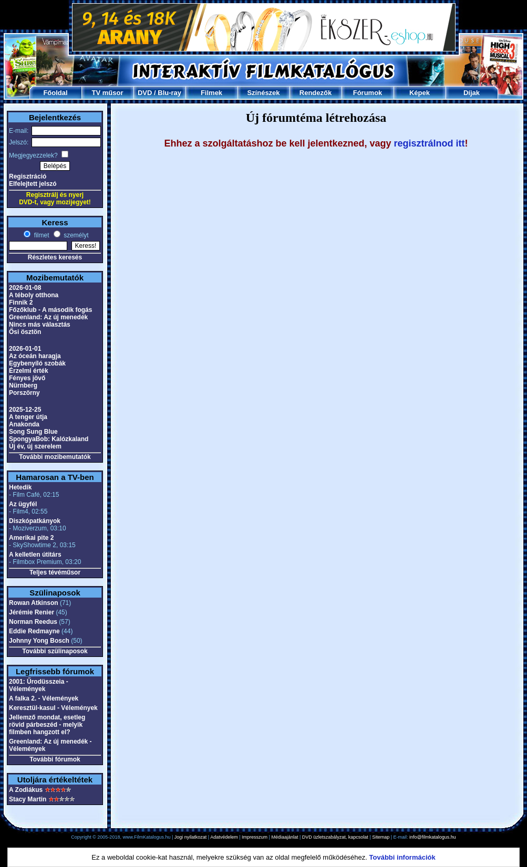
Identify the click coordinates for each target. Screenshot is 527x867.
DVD (145, 93)
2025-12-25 (25, 409)
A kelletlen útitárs (35, 554)
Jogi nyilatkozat (190, 837)
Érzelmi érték (28, 370)
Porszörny (24, 392)
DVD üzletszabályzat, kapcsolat (335, 837)
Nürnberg (23, 385)
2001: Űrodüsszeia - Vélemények (38, 685)
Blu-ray (169, 93)
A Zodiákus (26, 789)
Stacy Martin (27, 799)
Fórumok (368, 93)
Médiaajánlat (284, 837)
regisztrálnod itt (429, 143)
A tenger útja (28, 417)
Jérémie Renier (31, 612)
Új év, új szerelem (35, 446)
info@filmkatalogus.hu (432, 837)
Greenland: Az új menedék (48, 317)
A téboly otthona (33, 295)
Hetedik (20, 487)
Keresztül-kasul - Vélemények (53, 708)
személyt (75, 235)
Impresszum (254, 837)
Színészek (263, 93)
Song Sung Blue (33, 431)
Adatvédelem (224, 837)
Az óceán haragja (35, 356)
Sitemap (380, 837)
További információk (402, 857)
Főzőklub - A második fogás (50, 310)
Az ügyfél (23, 504)
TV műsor (107, 93)
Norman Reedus (33, 621)
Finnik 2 (21, 302)
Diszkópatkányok (34, 521)
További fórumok (54, 759)
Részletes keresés (55, 257)
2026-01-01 (25, 348)
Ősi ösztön (25, 332)
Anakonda (24, 424)
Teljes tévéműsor (54, 572)
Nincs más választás (39, 324)
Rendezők (315, 93)
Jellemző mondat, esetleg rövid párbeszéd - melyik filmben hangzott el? (47, 725)
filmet (40, 235)
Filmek (211, 93)
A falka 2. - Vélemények (43, 698)
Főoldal (55, 93)
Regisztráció (27, 176)
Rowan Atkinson (33, 603)
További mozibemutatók (54, 457)
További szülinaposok (54, 651)
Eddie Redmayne (34, 631)
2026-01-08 (25, 287)
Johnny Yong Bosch (39, 640)
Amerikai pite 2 (31, 537)
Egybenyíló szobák (37, 363)
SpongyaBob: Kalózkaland (48, 439)
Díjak (471, 93)
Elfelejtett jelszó (33, 183)
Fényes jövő (27, 378)
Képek (419, 93)
